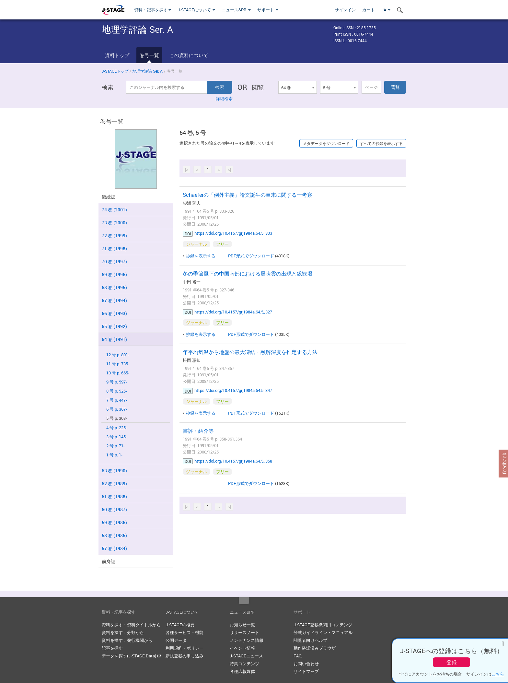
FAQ (298, 656)
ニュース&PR (236, 10)
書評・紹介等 (198, 430)
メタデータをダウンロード (326, 143)
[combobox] (297, 87)
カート (368, 10)
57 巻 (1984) (114, 548)
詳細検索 (224, 98)
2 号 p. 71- (115, 446)
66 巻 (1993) (114, 313)
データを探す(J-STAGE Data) (131, 656)
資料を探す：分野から (123, 632)
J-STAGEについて (196, 10)
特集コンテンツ (244, 663)
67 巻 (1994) (114, 300)
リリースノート (244, 632)
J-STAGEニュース (246, 656)
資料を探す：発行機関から (127, 640)
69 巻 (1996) (114, 274)
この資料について (188, 55)
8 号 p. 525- (116, 391)
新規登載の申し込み (184, 656)
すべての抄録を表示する (381, 143)
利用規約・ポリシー (184, 648)
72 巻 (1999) (114, 235)
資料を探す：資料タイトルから (131, 625)
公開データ (176, 640)
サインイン (345, 10)
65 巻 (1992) (114, 326)
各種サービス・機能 (184, 632)
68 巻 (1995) (114, 287)
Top (244, 600)
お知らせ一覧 (242, 625)
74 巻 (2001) (114, 209)
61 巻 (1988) (114, 496)
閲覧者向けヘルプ (310, 640)
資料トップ (117, 55)
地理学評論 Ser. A (148, 71)
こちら (497, 674)
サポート (267, 10)
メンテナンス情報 (246, 640)
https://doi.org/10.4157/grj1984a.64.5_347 (233, 390)
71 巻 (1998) (114, 248)
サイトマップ (306, 671)
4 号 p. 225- (116, 427)
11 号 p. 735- (117, 364)
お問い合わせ (306, 663)
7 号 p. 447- (116, 400)
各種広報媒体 (242, 671)
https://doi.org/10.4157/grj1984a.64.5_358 (233, 461)
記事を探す (112, 648)
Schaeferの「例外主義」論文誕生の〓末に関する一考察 (247, 194)
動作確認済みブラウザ (315, 648)
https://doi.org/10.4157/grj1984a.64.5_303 (233, 233)
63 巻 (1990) (114, 470)
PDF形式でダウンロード (251, 256)
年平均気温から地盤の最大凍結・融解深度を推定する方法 (250, 352)
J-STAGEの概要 (180, 625)
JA (385, 10)
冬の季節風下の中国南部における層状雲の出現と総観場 (247, 273)
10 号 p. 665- (117, 373)
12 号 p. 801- (117, 355)
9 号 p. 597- (116, 382)
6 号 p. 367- (116, 409)
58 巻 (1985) (114, 535)
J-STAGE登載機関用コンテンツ (323, 625)
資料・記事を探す (152, 10)
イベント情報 (242, 648)
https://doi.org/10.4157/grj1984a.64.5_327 (233, 312)
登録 (451, 662)
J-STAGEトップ (115, 71)
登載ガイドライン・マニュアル (323, 632)
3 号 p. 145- (116, 437)
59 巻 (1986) (114, 522)
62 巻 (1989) (114, 483)
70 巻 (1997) (114, 261)
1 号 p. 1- (114, 455)
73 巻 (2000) (114, 222)
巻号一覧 (149, 55)
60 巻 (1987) (114, 509)
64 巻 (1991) (114, 339)
